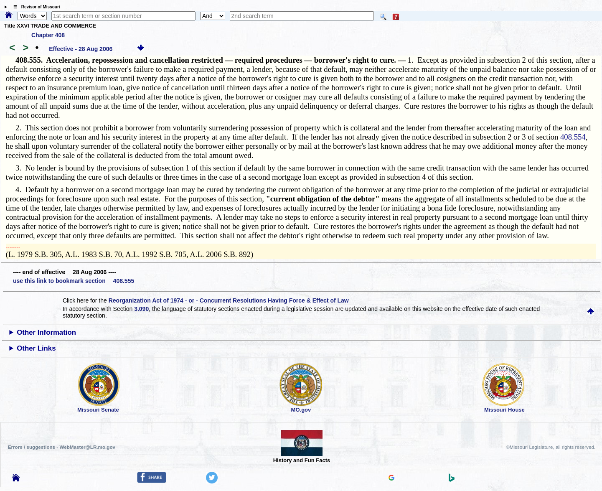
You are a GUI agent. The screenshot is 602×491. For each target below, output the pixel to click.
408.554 (573, 136)
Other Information (46, 332)
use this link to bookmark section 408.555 (73, 280)
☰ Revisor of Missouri (34, 7)
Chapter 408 (48, 35)
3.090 (141, 308)
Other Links (36, 348)
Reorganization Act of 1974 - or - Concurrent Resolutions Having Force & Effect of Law (229, 300)
